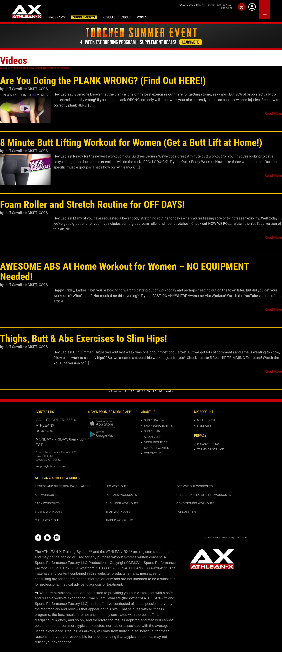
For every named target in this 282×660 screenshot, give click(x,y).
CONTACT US (153, 453)
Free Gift (204, 425)
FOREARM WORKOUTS (121, 494)
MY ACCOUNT (206, 420)
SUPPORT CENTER (156, 447)
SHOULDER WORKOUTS (122, 503)
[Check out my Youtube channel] (48, 537)
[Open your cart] (241, 7)
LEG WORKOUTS (117, 486)
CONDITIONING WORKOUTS (195, 503)
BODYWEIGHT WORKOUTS (194, 486)
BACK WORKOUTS (47, 503)
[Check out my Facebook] (39, 537)
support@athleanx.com (50, 466)
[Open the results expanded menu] (109, 17)
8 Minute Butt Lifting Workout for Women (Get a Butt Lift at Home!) (131, 142)
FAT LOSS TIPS (186, 511)
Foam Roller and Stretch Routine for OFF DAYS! (92, 204)
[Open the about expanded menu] (126, 17)
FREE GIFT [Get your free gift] (226, 8)
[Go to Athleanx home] (27, 12)
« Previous (115, 391)
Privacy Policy (208, 443)
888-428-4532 (44, 431)
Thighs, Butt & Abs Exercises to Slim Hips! (83, 338)
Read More (273, 113)
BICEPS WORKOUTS (48, 511)
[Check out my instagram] (57, 537)
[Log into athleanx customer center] (252, 7)
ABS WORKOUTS (46, 494)
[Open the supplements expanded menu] (57, 17)
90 (155, 391)
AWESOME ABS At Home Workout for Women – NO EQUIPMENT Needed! (124, 271)
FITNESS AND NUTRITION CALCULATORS (63, 486)
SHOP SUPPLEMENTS (158, 425)
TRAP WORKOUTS (118, 511)
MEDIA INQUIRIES (155, 442)
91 (161, 391)
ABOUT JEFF (152, 436)
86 (133, 391)
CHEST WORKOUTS (48, 520)
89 (148, 391)
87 (139, 391)
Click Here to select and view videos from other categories (34, 67)
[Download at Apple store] (112, 423)
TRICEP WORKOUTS (119, 520)
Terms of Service (210, 449)
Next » (169, 391)
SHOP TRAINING (154, 420)
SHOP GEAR (152, 431)
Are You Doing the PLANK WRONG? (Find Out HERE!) (103, 80)
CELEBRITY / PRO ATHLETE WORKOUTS (203, 494)
